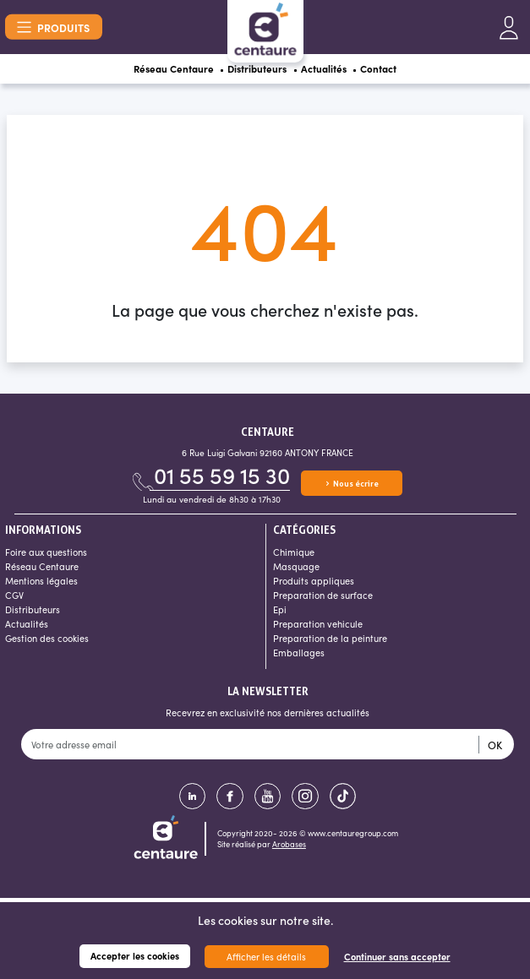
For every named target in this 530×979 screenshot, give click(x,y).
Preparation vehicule (318, 628)
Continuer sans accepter (397, 956)
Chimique (293, 556)
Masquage (296, 570)
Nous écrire (352, 486)
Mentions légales (41, 585)
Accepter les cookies (134, 955)
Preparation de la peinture (330, 642)
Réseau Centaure (159, 71)
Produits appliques (313, 585)
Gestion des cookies (47, 642)
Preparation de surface (323, 599)
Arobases (289, 848)
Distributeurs (255, 71)
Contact (395, 71)
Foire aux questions (46, 556)
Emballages (299, 656)
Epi (280, 613)
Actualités (331, 71)
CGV (14, 599)
